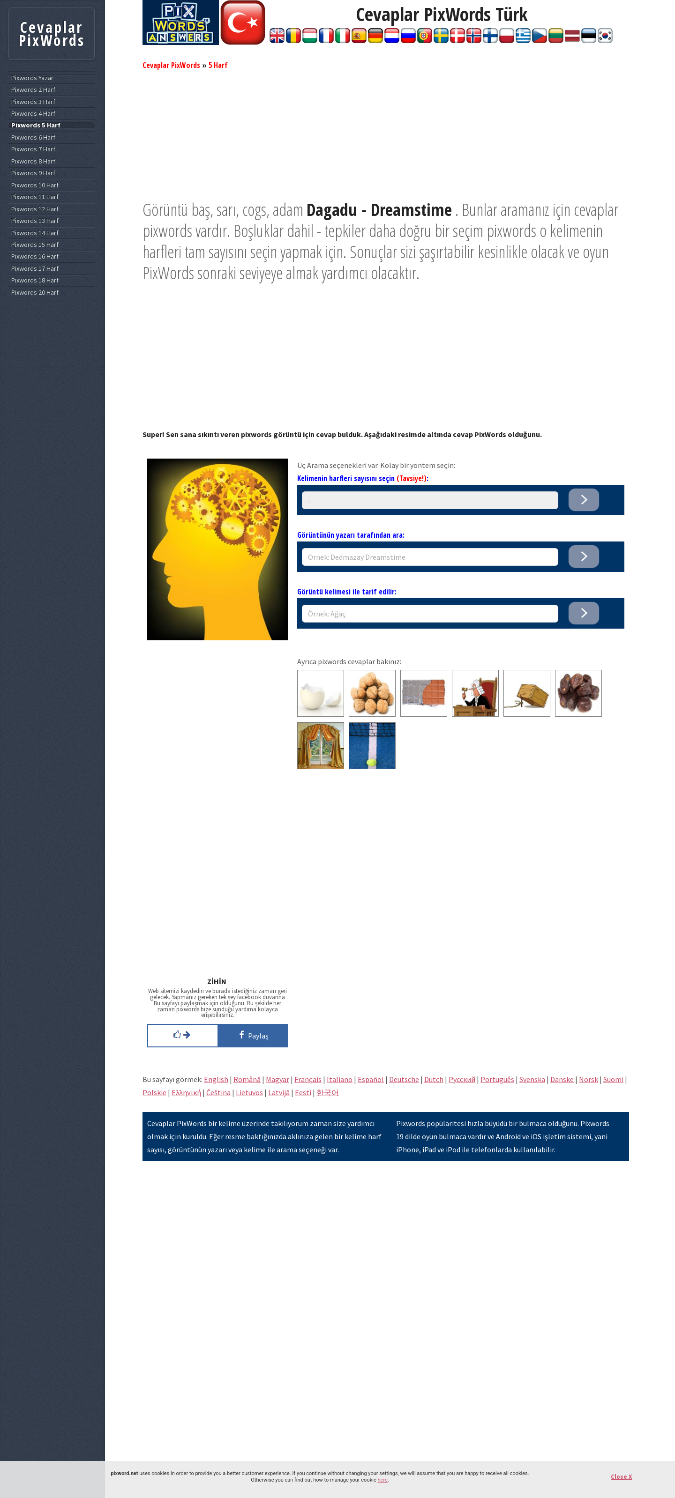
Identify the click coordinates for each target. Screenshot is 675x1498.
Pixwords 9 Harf (33, 173)
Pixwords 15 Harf (35, 245)
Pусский (462, 1079)
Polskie (154, 1092)
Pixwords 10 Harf (35, 185)
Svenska (532, 1079)
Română (247, 1079)
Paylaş (252, 1034)
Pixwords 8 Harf (33, 161)
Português (497, 1079)
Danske (562, 1079)
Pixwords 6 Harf (33, 137)
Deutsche (404, 1079)
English (216, 1079)
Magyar (277, 1079)
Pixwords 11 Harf (35, 197)
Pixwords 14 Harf (35, 233)
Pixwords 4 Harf (33, 114)
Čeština (218, 1092)
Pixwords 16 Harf (35, 256)
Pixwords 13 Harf (35, 221)
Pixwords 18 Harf (35, 280)
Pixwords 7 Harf (33, 149)
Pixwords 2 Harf (33, 90)
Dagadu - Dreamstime (379, 209)
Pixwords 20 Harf (35, 292)
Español (371, 1079)
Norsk (588, 1079)
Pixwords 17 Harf (35, 269)
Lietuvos (249, 1092)
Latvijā (279, 1092)
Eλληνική (186, 1092)
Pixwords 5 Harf (35, 125)
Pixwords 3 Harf (33, 102)
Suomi (613, 1079)
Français (308, 1079)
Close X (621, 1477)
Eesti (303, 1092)
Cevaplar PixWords (171, 65)
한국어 (327, 1092)
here (382, 1480)
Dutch (433, 1079)
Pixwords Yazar (32, 78)
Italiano (339, 1079)
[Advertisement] (385, 133)
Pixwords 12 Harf (35, 209)
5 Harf (218, 65)
